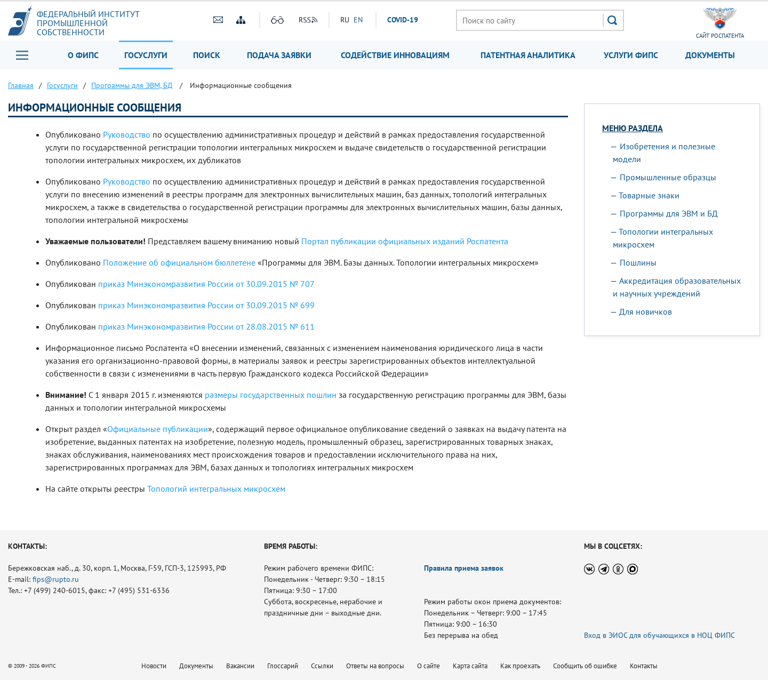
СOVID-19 (402, 20)
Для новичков (645, 311)
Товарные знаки (649, 195)
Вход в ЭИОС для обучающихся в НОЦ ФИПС (659, 635)
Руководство (126, 134)
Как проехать (520, 665)
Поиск (206, 55)
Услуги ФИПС (631, 55)
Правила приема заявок (463, 568)
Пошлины (638, 262)
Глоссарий (282, 665)
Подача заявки (279, 55)
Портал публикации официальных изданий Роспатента (404, 241)
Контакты (644, 665)
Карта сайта (470, 665)
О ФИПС (83, 55)
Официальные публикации (157, 428)
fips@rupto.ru (56, 579)
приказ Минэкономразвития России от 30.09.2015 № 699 (206, 305)
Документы (710, 55)
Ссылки (322, 665)
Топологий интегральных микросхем (216, 488)
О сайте (428, 665)
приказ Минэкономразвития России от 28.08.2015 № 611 (206, 326)
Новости (153, 665)
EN (358, 20)
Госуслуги (145, 55)
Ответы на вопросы (375, 665)
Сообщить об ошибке (585, 665)
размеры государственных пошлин (271, 394)
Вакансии (240, 665)
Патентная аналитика (528, 55)
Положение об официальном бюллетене (179, 262)
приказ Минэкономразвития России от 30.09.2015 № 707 (206, 283)
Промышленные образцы (668, 177)
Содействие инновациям (395, 55)
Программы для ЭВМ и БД (669, 213)
